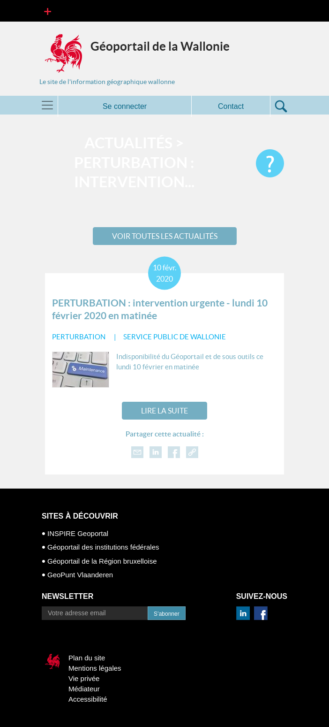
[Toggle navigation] (47, 11)
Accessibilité (87, 699)
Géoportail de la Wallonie (160, 46)
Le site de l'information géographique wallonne (107, 81)
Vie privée (83, 678)
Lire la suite (164, 410)
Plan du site (86, 658)
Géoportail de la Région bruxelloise (102, 561)
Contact (231, 106)
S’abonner (166, 614)
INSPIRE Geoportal (77, 533)
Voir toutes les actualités (164, 236)
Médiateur (84, 689)
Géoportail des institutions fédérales (103, 547)
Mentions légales (94, 668)
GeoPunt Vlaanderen (80, 575)
